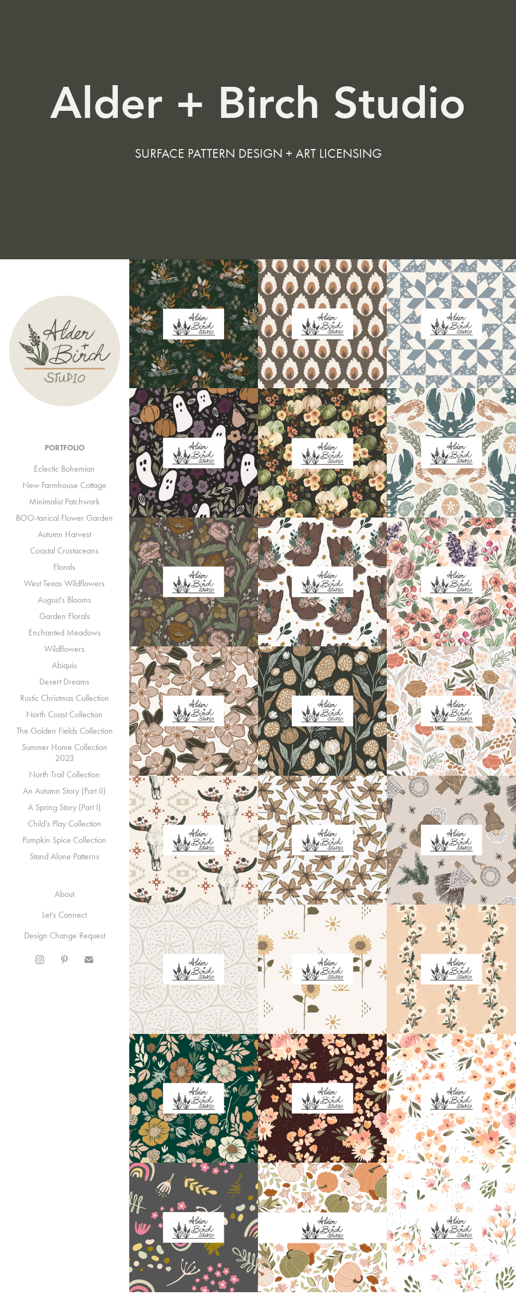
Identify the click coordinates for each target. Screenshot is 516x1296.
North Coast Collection (64, 714)
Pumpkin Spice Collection (64, 840)
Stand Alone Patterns (64, 856)
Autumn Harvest (64, 534)
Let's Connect (64, 914)
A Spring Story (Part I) (64, 807)
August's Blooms (64, 600)
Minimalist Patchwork (64, 501)
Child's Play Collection (64, 823)
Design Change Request (64, 935)
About (64, 894)
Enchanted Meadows (64, 632)
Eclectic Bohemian (64, 468)
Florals (64, 567)
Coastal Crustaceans (64, 550)
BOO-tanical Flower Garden (64, 518)
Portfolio (65, 448)
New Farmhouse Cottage (64, 485)
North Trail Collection (64, 774)
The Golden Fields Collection (64, 731)
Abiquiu (64, 665)
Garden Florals (64, 616)
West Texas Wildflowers (64, 583)
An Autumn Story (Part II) (64, 791)
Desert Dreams (64, 681)
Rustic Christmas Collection (64, 698)
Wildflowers (64, 649)
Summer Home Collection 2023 (64, 752)
